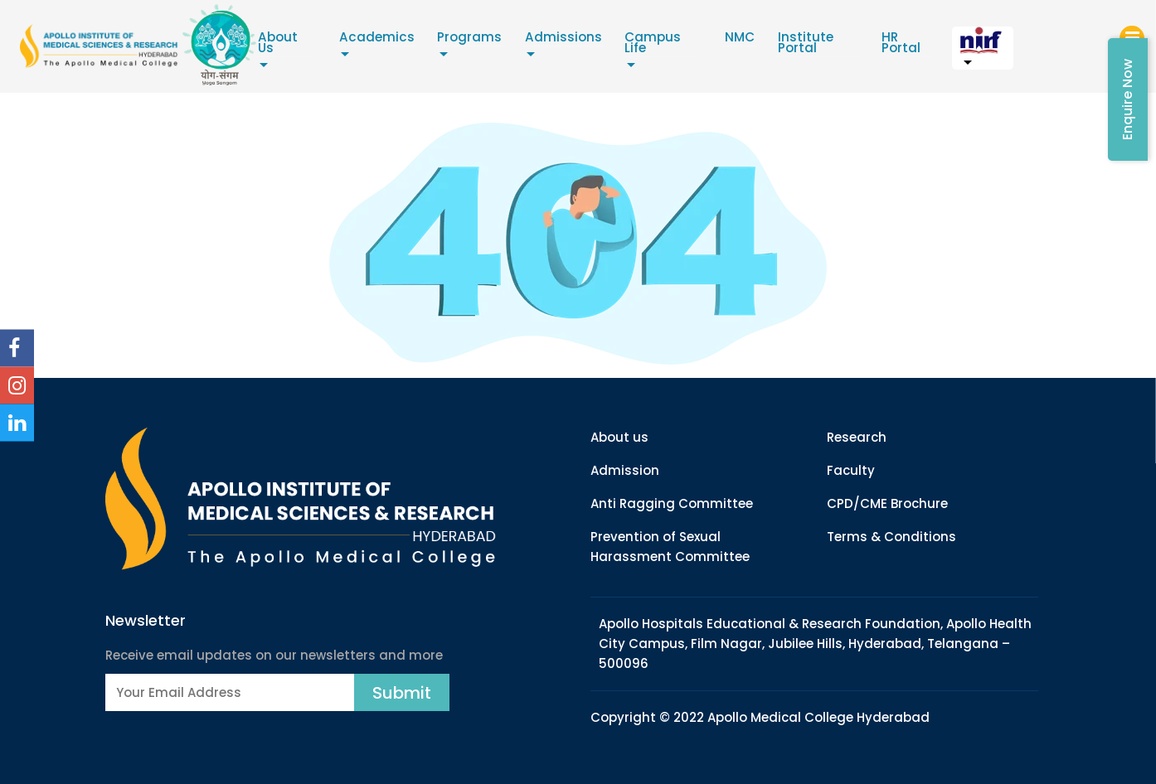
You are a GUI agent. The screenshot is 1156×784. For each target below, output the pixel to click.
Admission (624, 470)
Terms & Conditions (891, 536)
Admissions (604, 40)
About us (619, 437)
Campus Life (712, 40)
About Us (310, 40)
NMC (798, 40)
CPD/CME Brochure (887, 503)
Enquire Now (1127, 99)
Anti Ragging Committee (671, 503)
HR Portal (967, 45)
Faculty (851, 470)
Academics (405, 40)
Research (856, 437)
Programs (504, 40)
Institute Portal (860, 45)
